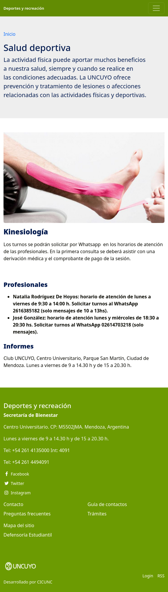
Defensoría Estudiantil (28, 535)
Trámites (97, 513)
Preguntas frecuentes (27, 513)
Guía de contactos (107, 504)
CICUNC (44, 582)
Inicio (10, 34)
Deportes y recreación (24, 8)
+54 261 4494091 (30, 462)
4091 (64, 450)
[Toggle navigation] (156, 8)
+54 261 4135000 (30, 450)
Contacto (13, 504)
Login (148, 576)
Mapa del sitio (19, 525)
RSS (160, 576)
